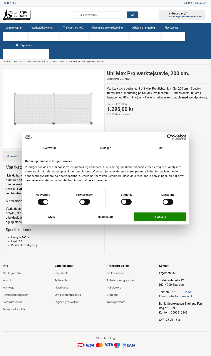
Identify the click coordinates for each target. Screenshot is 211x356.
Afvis (51, 216)
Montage (8, 287)
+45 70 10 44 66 (181, 292)
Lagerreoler (62, 273)
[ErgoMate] (17, 14)
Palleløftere (114, 287)
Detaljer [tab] (105, 147)
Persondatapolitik (14, 309)
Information (12, 156)
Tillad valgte (105, 216)
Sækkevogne (115, 273)
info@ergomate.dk (181, 296)
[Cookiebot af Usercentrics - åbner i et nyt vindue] (170, 137)
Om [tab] (161, 147)
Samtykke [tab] (50, 147)
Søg (133, 15)
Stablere (112, 295)
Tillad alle (159, 216)
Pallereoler (61, 280)
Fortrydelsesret (12, 302)
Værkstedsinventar (35, 61)
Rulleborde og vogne (120, 280)
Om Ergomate (12, 273)
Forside (17, 61)
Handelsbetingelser (15, 295)
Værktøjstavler (57, 61)
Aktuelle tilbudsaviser (194, 3)
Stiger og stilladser (67, 302)
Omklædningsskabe (68, 295)
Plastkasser (62, 287)
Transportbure (116, 302)
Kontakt (8, 280)
